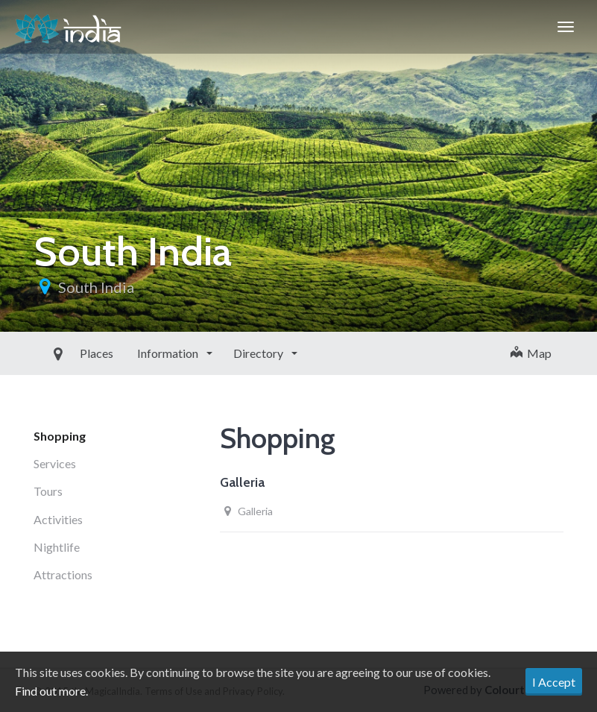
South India (96, 287)
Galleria (242, 482)
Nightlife (57, 547)
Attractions (63, 574)
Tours (48, 491)
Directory (225, 353)
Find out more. (51, 691)
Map (531, 353)
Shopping (60, 436)
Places (62, 353)
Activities (58, 519)
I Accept (553, 682)
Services (55, 463)
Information (134, 353)
